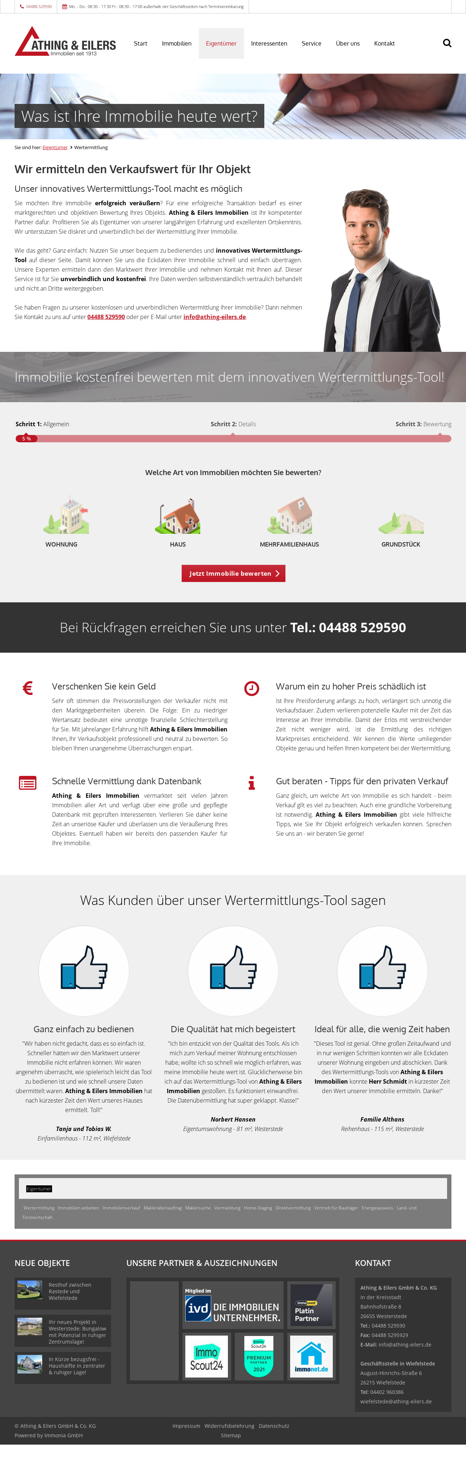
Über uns (348, 43)
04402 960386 (387, 1404)
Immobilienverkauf (121, 1220)
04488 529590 (106, 317)
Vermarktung (227, 1220)
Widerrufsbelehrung (229, 1438)
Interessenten (269, 43)
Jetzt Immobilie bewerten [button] (230, 585)
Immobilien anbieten (78, 1220)
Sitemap (231, 1447)
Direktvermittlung (293, 1220)
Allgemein (42, 424)
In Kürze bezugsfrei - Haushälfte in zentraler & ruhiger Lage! (77, 1378)
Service (311, 43)
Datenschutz (274, 1438)
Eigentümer (221, 43)
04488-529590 (39, 6)
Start (140, 43)
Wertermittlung (39, 1220)
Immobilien (176, 43)
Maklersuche (198, 1220)
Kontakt (384, 43)
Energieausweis (377, 1220)
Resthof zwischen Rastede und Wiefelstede (70, 1304)
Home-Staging (258, 1220)
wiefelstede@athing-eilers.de (396, 1413)
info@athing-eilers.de (405, 1356)
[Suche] (450, 48)
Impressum (186, 1438)
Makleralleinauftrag (163, 1220)
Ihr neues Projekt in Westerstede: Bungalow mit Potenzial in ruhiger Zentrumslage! (77, 1344)
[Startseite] (65, 41)
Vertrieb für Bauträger (336, 1220)
